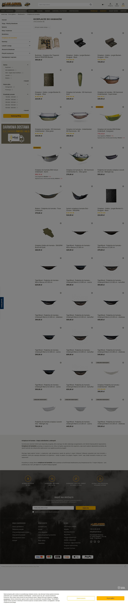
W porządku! (110, 598)
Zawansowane (81, 598)
